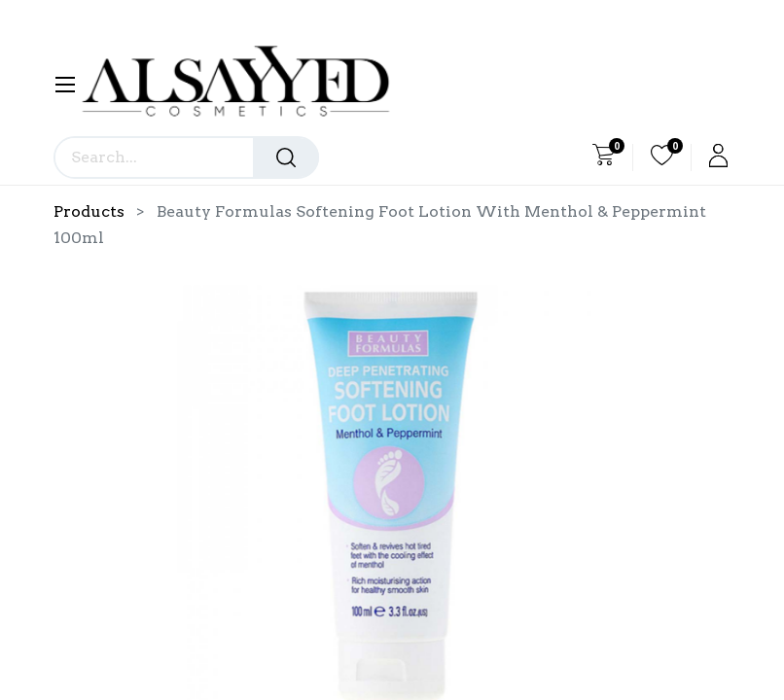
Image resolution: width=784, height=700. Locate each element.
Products (89, 211)
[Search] (286, 157)
